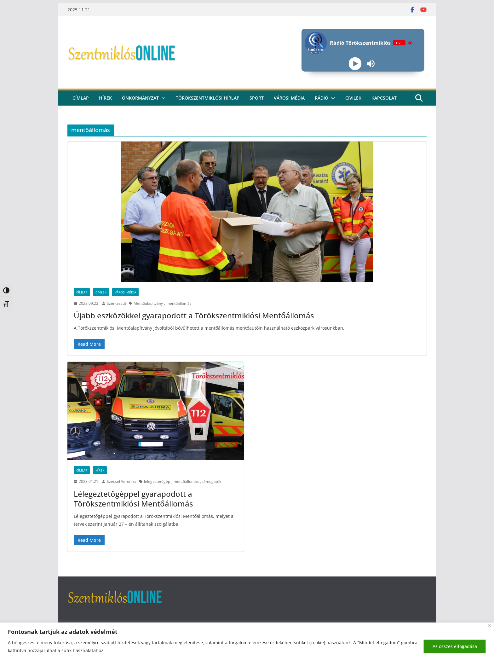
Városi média (289, 98)
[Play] (355, 64)
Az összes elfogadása (455, 646)
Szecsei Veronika (121, 481)
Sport (257, 98)
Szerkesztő (116, 303)
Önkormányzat (140, 98)
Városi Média (125, 292)
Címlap (81, 292)
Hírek (105, 98)
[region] (247, 641)
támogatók (211, 481)
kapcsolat (384, 98)
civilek (353, 98)
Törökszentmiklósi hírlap (207, 98)
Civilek (100, 292)
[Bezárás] (489, 625)
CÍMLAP (80, 98)
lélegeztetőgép (157, 481)
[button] (162, 98)
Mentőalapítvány (148, 303)
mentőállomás (179, 303)
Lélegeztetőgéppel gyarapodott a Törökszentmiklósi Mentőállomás (133, 499)
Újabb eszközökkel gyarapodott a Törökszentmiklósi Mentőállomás (194, 315)
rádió (321, 98)
